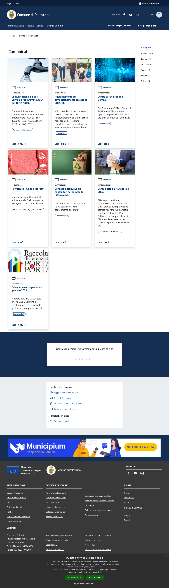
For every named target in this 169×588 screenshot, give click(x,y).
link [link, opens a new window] (99, 572)
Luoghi (127, 515)
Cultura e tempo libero (56, 497)
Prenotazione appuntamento (59, 535)
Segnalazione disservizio (57, 540)
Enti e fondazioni (14, 507)
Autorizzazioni (91, 514)
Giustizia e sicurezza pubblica (98, 495)
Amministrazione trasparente (98, 535)
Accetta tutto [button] (74, 578)
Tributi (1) (145, 81)
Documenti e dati (14, 521)
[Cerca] (159, 14)
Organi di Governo (15, 492)
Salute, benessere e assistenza (98, 510)
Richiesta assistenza (55, 549)
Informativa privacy (93, 540)
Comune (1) (146, 59)
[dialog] (84, 571)
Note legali (90, 544)
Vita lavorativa (52, 502)
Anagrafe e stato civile (56, 492)
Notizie (127, 492)
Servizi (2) (145, 75)
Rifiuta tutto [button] (95, 577)
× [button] (166, 557)
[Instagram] (135, 14)
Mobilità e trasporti (54, 516)
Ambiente (89, 505)
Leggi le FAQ (51, 544)
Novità (22, 35)
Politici (10, 511)
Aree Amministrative (16, 497)
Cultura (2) (146, 64)
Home (12, 35)
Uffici (9, 502)
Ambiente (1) (147, 53)
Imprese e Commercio (55, 507)
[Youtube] (129, 14)
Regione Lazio (13, 3)
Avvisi (127, 502)
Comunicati (19, 87)
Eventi (127, 520)
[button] (84, 583)
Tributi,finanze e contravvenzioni (99, 500)
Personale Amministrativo (18, 516)
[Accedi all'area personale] (148, 3)
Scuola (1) (145, 70)
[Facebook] (122, 14)
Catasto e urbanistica (55, 511)
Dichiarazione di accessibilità (98, 549)
